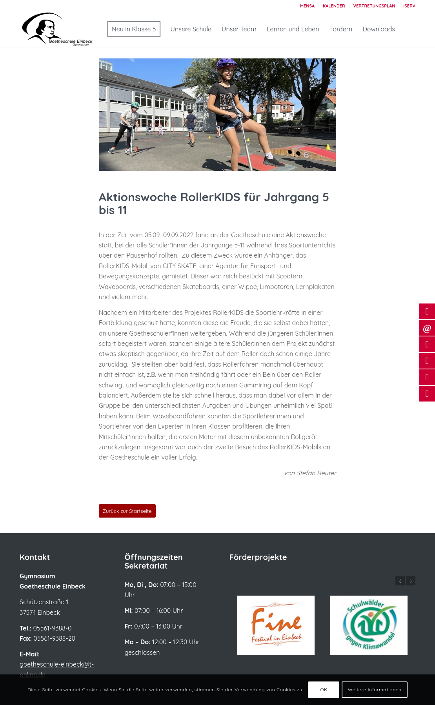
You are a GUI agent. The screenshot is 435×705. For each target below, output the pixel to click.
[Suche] (408, 29)
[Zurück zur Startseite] (127, 511)
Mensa (307, 6)
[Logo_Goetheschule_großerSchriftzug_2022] (67, 29)
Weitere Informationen (375, 689)
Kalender (334, 6)
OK (324, 689)
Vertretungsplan (374, 6)
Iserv (409, 6)
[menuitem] (307, 6)
